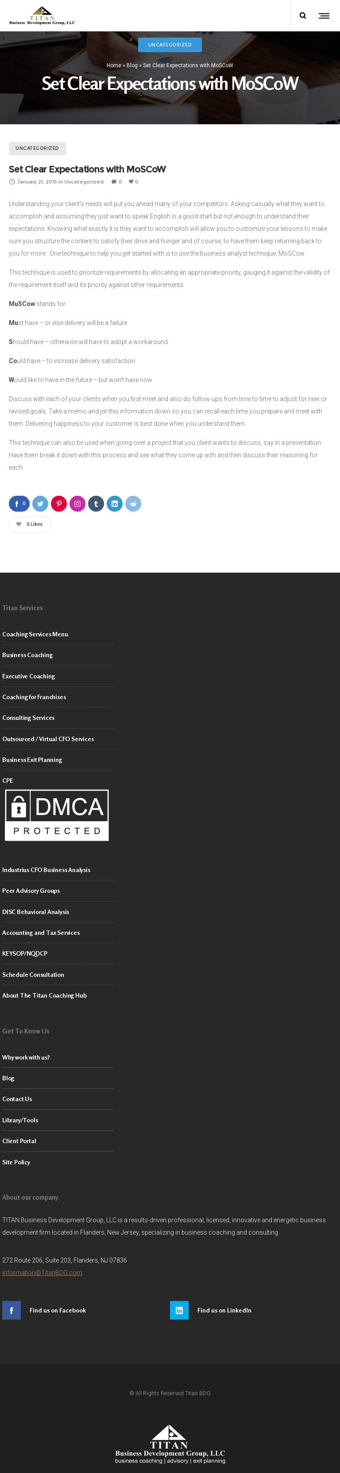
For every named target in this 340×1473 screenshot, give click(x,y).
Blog (132, 65)
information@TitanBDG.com (42, 1272)
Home (114, 65)
